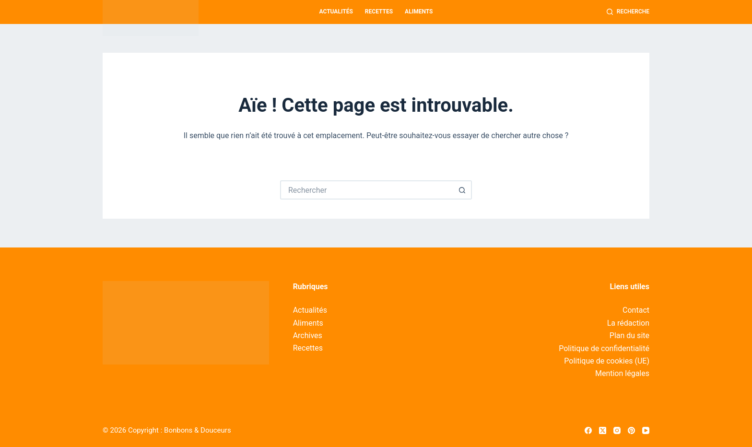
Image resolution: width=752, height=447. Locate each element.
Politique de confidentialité (604, 348)
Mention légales (622, 373)
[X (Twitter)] (602, 430)
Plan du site (629, 335)
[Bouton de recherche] (462, 190)
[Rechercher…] (366, 190)
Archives (307, 335)
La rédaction (628, 323)
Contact (636, 310)
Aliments (419, 11)
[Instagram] (617, 430)
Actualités (336, 11)
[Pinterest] (631, 430)
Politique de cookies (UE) (606, 360)
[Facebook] (588, 430)
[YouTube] (645, 430)
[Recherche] (628, 12)
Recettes (379, 11)
